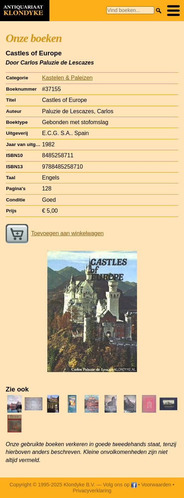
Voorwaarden (156, 484)
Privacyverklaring (92, 490)
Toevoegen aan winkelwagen (54, 233)
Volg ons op (120, 484)
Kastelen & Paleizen (67, 78)
